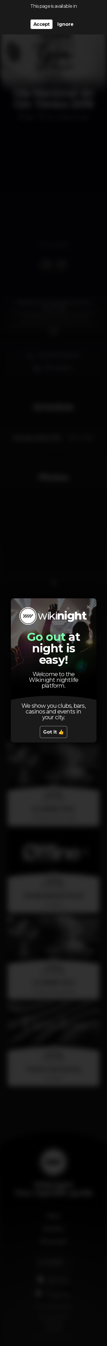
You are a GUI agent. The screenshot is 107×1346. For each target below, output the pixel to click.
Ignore (65, 24)
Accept (41, 24)
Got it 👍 (53, 732)
